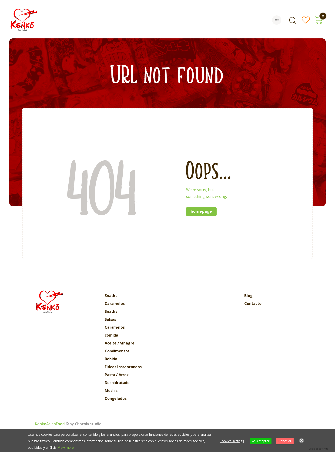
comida (111, 335)
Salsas (110, 319)
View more (66, 447)
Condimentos (117, 351)
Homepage (201, 211)
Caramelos (115, 303)
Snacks (111, 295)
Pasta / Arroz (117, 374)
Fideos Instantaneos (123, 366)
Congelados (115, 398)
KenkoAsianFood (50, 423)
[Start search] (292, 20)
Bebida (111, 358)
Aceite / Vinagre (119, 343)
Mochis (111, 390)
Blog (248, 295)
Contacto (252, 303)
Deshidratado (117, 382)
